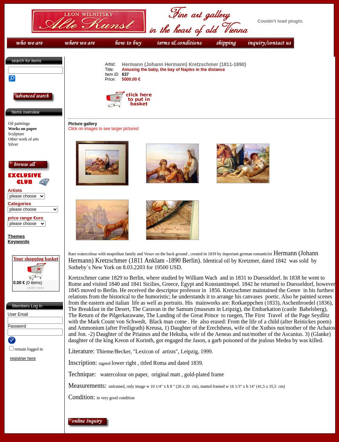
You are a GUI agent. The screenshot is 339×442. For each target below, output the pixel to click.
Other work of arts (23, 139)
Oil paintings (19, 123)
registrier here (23, 358)
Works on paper (22, 128)
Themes (16, 236)
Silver (13, 144)
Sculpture (16, 133)
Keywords (18, 241)
